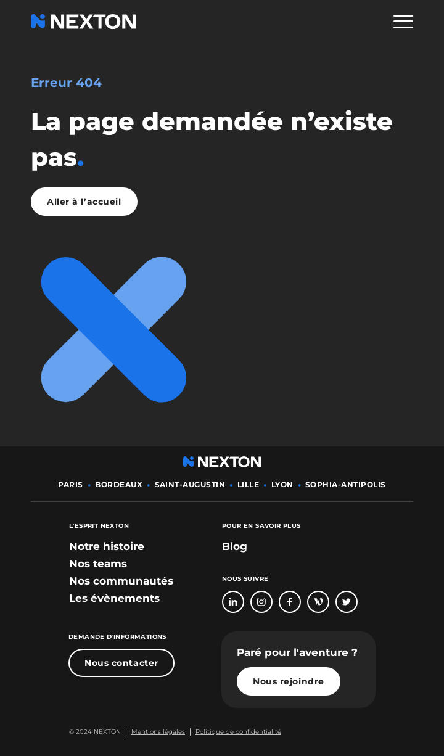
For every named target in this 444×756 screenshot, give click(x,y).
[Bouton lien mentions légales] (155, 732)
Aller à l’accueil (84, 201)
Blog (234, 546)
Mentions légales (158, 732)
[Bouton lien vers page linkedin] (233, 602)
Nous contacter (121, 662)
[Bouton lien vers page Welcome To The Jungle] (318, 602)
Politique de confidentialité (238, 732)
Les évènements (114, 598)
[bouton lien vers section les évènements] (114, 598)
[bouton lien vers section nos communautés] (121, 581)
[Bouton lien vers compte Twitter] (346, 602)
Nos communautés (121, 581)
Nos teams (98, 563)
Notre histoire (106, 546)
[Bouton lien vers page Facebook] (290, 602)
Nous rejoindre (288, 681)
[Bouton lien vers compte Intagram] (261, 602)
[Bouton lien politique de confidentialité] (235, 732)
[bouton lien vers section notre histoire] (106, 546)
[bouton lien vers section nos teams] (98, 563)
